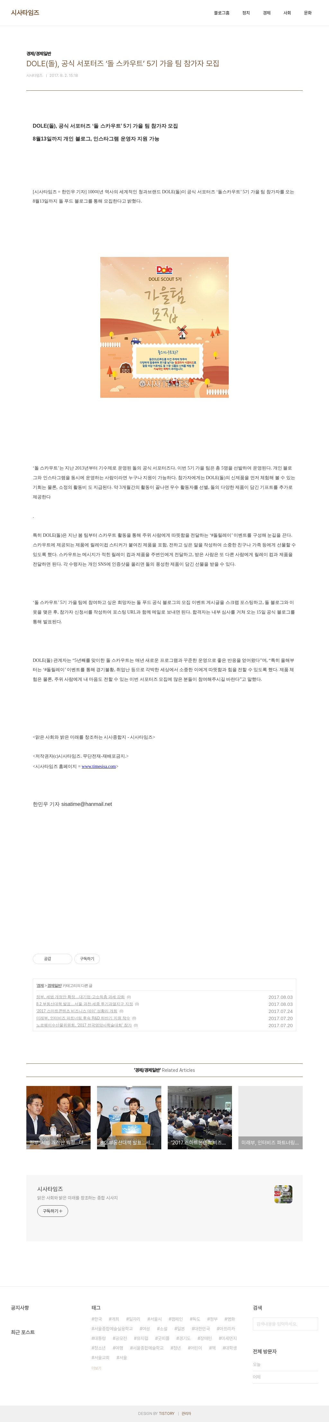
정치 (246, 12)
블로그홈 (221, 12)
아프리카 (227, 1328)
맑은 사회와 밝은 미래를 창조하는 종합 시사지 (77, 1197)
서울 (123, 1357)
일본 (181, 1328)
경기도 (185, 1338)
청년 (177, 1348)
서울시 (156, 1319)
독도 (196, 1319)
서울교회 (102, 1357)
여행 (119, 1348)
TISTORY (166, 1413)
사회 (287, 12)
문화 (308, 12)
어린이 (196, 1348)
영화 (231, 1319)
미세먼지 (229, 1338)
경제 (267, 12)
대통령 (100, 1338)
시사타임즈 (25, 13)
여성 (146, 1328)
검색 (312, 1324)
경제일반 (54, 985)
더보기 (96, 1368)
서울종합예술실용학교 (113, 1328)
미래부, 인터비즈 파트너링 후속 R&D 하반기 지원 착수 (83, 1018)
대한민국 (202, 1328)
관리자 (186, 1413)
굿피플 (163, 1338)
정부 (214, 1319)
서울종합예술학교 (148, 1348)
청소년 (100, 1348)
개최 (115, 1319)
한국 (98, 1319)
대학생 (231, 1348)
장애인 (206, 1338)
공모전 (121, 1338)
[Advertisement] (164, 881)
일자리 (134, 1319)
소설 (163, 1328)
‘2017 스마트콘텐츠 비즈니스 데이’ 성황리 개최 (76, 1011)
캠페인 (177, 1319)
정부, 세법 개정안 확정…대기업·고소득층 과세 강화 (80, 997)
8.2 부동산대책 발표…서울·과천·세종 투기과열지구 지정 (84, 1004)
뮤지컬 (142, 1338)
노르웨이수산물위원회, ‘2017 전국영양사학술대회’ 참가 (84, 1025)
